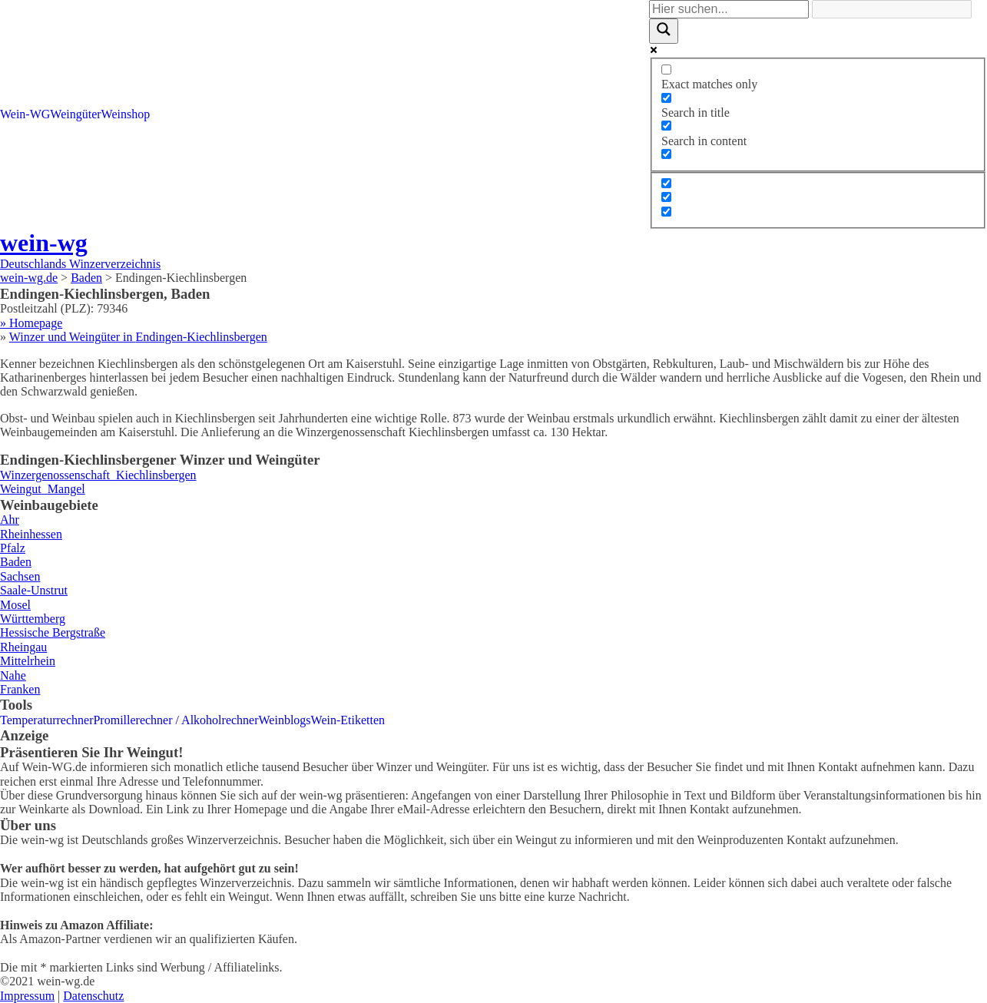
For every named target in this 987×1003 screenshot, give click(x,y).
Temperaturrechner (46, 720)
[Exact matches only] (666, 69)
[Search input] (729, 9)
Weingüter (75, 114)
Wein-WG (25, 114)
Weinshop (126, 114)
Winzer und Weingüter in (138, 336)
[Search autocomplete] (892, 9)
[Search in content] (666, 126)
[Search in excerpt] (666, 154)
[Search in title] (666, 98)
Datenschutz (93, 995)
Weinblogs (285, 720)
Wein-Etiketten (348, 720)
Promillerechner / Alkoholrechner (175, 720)
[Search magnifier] (663, 30)
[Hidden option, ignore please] (666, 183)
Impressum (27, 995)
